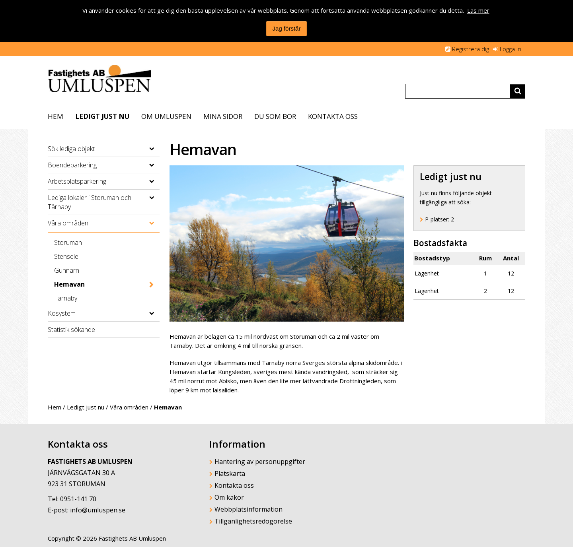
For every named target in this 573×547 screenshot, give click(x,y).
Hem (55, 116)
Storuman (68, 242)
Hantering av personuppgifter (259, 461)
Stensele (66, 256)
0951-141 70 (78, 499)
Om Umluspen (166, 116)
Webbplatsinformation (248, 509)
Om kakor (229, 497)
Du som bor (275, 116)
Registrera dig (470, 49)
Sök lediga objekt (71, 148)
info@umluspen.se (97, 510)
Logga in (510, 49)
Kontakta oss (333, 116)
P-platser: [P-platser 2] (439, 219)
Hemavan (69, 284)
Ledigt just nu (102, 116)
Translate (437, 74)
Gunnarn (66, 270)
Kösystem (62, 313)
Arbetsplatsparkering (77, 181)
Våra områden (68, 223)
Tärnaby (65, 298)
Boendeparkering (72, 165)
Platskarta (229, 473)
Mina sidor (222, 116)
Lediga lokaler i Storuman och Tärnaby (89, 202)
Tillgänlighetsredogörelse (253, 521)
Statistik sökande (71, 329)
